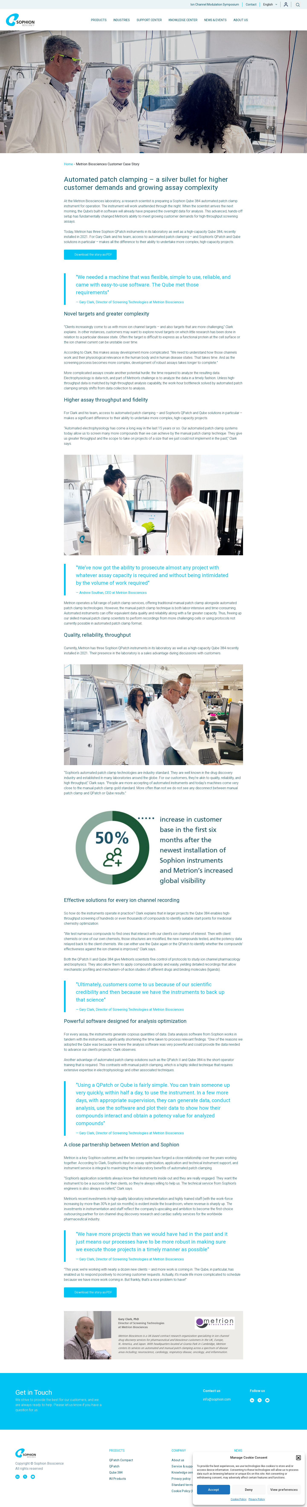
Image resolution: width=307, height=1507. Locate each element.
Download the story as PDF (88, 254)
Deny (248, 1490)
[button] (298, 1457)
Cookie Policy (238, 1499)
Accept (213, 1490)
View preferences (284, 1490)
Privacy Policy (257, 1499)
